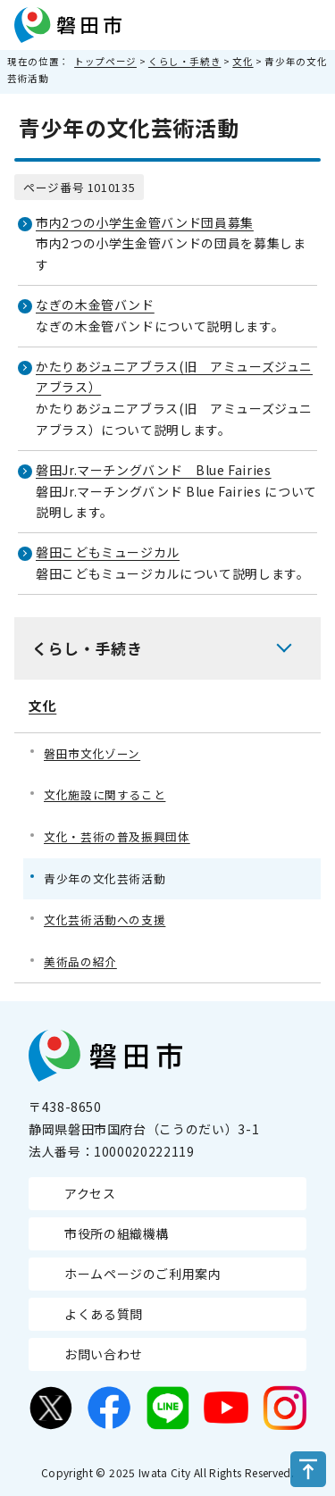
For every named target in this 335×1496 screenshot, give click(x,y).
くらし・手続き (184, 61)
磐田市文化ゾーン (92, 753)
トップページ (105, 61)
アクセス (90, 1193)
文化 (242, 61)
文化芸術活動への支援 (104, 919)
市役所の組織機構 (116, 1233)
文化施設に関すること (104, 794)
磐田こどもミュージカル (108, 552)
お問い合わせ (103, 1354)
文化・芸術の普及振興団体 (117, 836)
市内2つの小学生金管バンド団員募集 (145, 222)
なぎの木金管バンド (95, 304)
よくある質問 (103, 1314)
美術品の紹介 (80, 961)
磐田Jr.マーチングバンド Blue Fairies (154, 470)
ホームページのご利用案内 (143, 1274)
